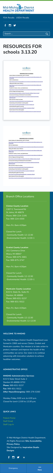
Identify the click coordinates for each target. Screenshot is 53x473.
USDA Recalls (22, 17)
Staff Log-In (8, 424)
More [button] (40, 468)
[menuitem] (13, 468)
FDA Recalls (8, 17)
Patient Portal (9, 418)
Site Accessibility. (33, 441)
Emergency (13, 468)
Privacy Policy (13, 444)
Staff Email (8, 421)
